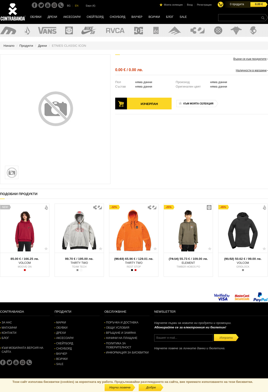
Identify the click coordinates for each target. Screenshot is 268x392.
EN (77, 5)
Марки (61, 322)
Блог (169, 17)
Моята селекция (173, 4)
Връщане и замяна (121, 332)
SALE (183, 17)
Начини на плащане (121, 338)
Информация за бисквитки (127, 352)
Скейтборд (95, 17)
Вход (190, 4)
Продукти (26, 45)
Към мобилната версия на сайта (22, 350)
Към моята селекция (198, 103)
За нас (7, 322)
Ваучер (136, 17)
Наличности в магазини (251, 70)
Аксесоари (72, 17)
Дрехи (52, 17)
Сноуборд (117, 17)
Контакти (9, 332)
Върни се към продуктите (250, 59)
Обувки (35, 17)
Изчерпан (149, 104)
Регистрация (204, 4)
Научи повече (119, 387)
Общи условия (117, 327)
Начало (9, 45)
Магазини (9, 327)
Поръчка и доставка (122, 322)
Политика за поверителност (118, 345)
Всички (154, 17)
